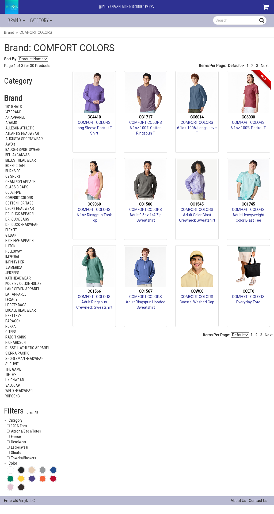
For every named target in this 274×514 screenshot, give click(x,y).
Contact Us (258, 500)
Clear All (32, 412)
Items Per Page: (222, 65)
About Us (238, 500)
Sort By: (10, 59)
